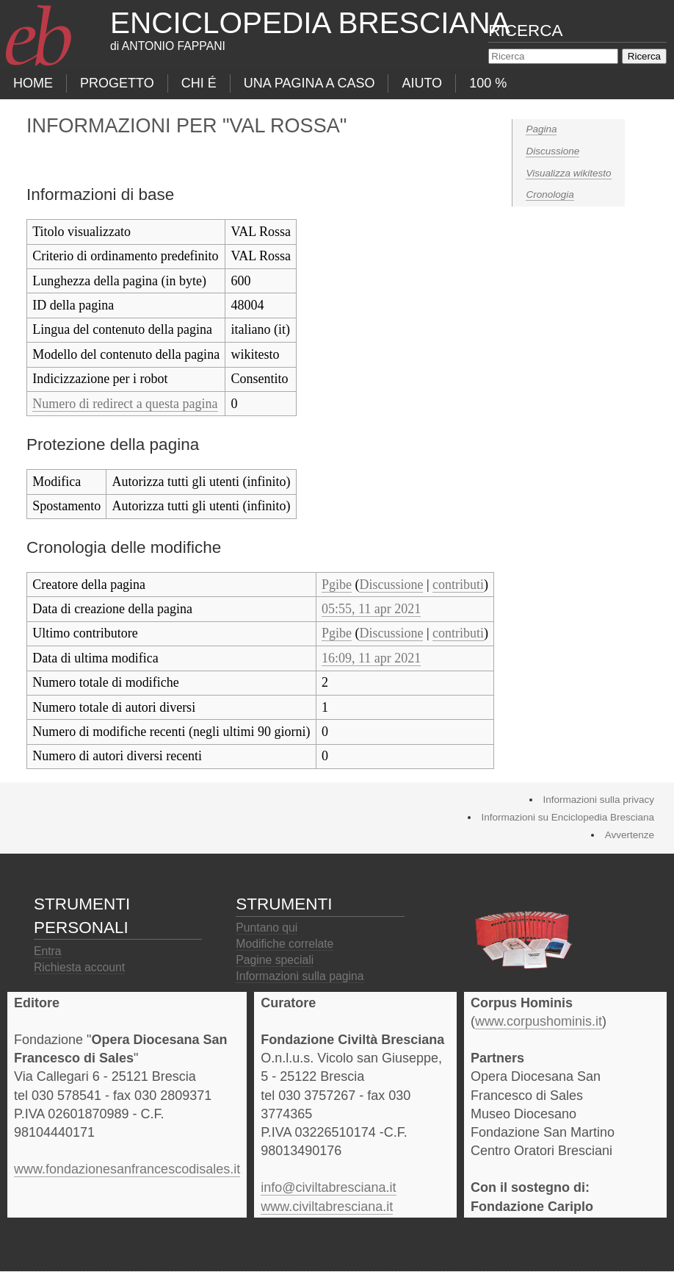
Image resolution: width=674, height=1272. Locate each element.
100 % (488, 83)
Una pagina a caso (309, 83)
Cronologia (549, 194)
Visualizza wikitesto (568, 173)
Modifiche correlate (284, 943)
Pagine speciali (275, 960)
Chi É (199, 83)
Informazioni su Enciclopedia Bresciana (567, 817)
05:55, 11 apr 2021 (371, 608)
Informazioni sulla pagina (299, 976)
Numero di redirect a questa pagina (124, 403)
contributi (458, 584)
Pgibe (337, 584)
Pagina (541, 129)
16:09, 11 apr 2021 (371, 658)
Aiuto (422, 83)
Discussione (552, 151)
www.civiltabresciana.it (327, 1206)
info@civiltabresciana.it (328, 1187)
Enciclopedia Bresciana (310, 23)
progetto (117, 83)
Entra (48, 951)
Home (33, 83)
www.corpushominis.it (538, 1021)
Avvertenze (629, 834)
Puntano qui (266, 927)
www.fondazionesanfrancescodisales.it (127, 1169)
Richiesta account (79, 967)
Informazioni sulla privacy (598, 799)
